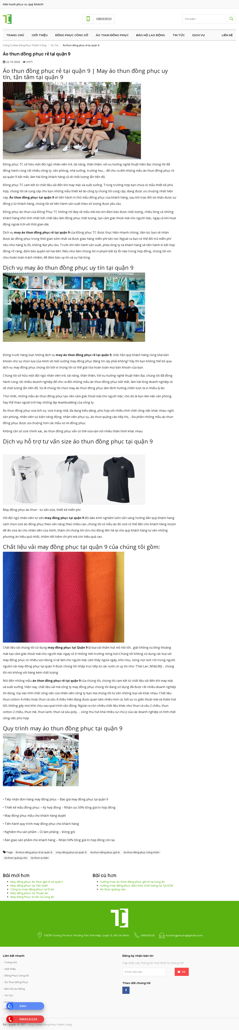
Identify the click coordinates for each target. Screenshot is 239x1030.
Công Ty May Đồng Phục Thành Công (24, 45)
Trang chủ (11, 962)
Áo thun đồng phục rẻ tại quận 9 (34, 852)
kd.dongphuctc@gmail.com (184, 935)
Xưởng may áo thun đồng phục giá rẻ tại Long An (132, 882)
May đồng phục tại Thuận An (29, 893)
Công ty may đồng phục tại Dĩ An (32, 889)
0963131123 (148, 935)
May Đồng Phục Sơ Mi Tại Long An (32, 897)
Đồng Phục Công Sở (17, 975)
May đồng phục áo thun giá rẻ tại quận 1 (36, 882)
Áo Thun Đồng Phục (16, 982)
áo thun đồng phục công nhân (141, 852)
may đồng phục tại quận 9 (71, 852)
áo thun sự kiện (40, 857)
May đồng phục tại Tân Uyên (29, 885)
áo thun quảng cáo (15, 857)
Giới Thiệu (10, 969)
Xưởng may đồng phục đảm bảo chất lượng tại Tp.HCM (136, 885)
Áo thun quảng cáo (113, 889)
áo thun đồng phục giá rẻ (105, 852)
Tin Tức (54, 45)
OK (184, 971)
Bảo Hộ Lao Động (15, 989)
